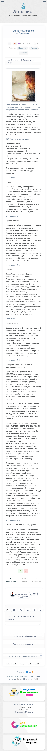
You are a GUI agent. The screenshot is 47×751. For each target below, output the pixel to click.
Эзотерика (23, 12)
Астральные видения (23, 644)
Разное (34, 48)
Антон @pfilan (18, 594)
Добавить (26, 60)
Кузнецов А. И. (32, 679)
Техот (19, 679)
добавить (20, 712)
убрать (29, 712)
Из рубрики (24, 580)
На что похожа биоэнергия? (23, 636)
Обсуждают (36, 580)
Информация (11, 580)
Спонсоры (13, 60)
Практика (22, 48)
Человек (23, 53)
